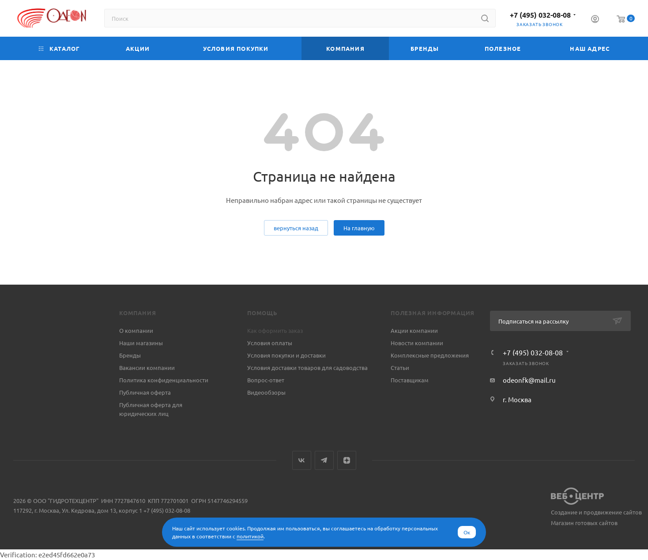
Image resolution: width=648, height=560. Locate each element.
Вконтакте (301, 460)
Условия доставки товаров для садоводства (307, 367)
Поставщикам (410, 380)
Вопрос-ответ (265, 380)
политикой (250, 536)
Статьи (400, 367)
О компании (136, 330)
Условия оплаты (269, 343)
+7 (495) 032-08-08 (540, 14)
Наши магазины (141, 343)
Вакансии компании (147, 367)
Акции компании (414, 330)
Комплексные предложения (430, 355)
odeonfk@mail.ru (529, 380)
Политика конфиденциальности (163, 380)
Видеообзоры (266, 392)
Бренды (130, 355)
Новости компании (417, 343)
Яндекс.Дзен (346, 460)
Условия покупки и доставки (286, 355)
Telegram (324, 460)
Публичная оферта (145, 392)
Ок (466, 532)
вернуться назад (296, 228)
